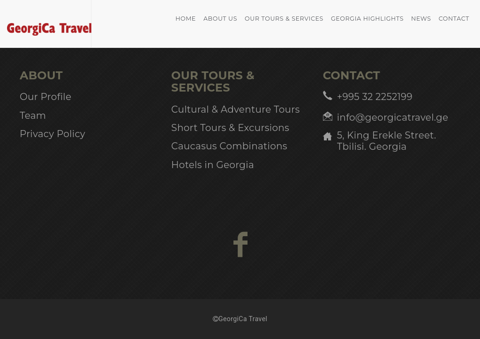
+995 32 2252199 (374, 96)
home (185, 18)
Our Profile (45, 96)
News (421, 18)
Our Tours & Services (284, 18)
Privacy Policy (52, 133)
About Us (220, 18)
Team (33, 115)
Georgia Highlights (367, 18)
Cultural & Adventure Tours (235, 109)
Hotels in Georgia (212, 164)
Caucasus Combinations (229, 146)
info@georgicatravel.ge (393, 117)
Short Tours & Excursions (230, 127)
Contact (454, 18)
